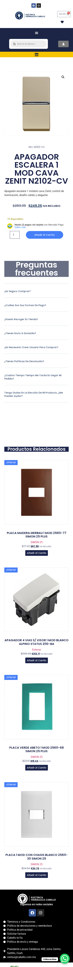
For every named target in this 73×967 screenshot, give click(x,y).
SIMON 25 (37, 542)
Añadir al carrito (44, 235)
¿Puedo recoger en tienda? (21, 319)
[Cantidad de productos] (14, 235)
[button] (36, 32)
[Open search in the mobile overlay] (28, 44)
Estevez (36, 649)
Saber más (20, 227)
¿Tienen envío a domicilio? (20, 333)
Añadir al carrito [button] (36, 553)
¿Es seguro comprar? (17, 291)
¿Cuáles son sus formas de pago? (25, 305)
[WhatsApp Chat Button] (65, 959)
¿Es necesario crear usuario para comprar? (31, 347)
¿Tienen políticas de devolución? (24, 361)
